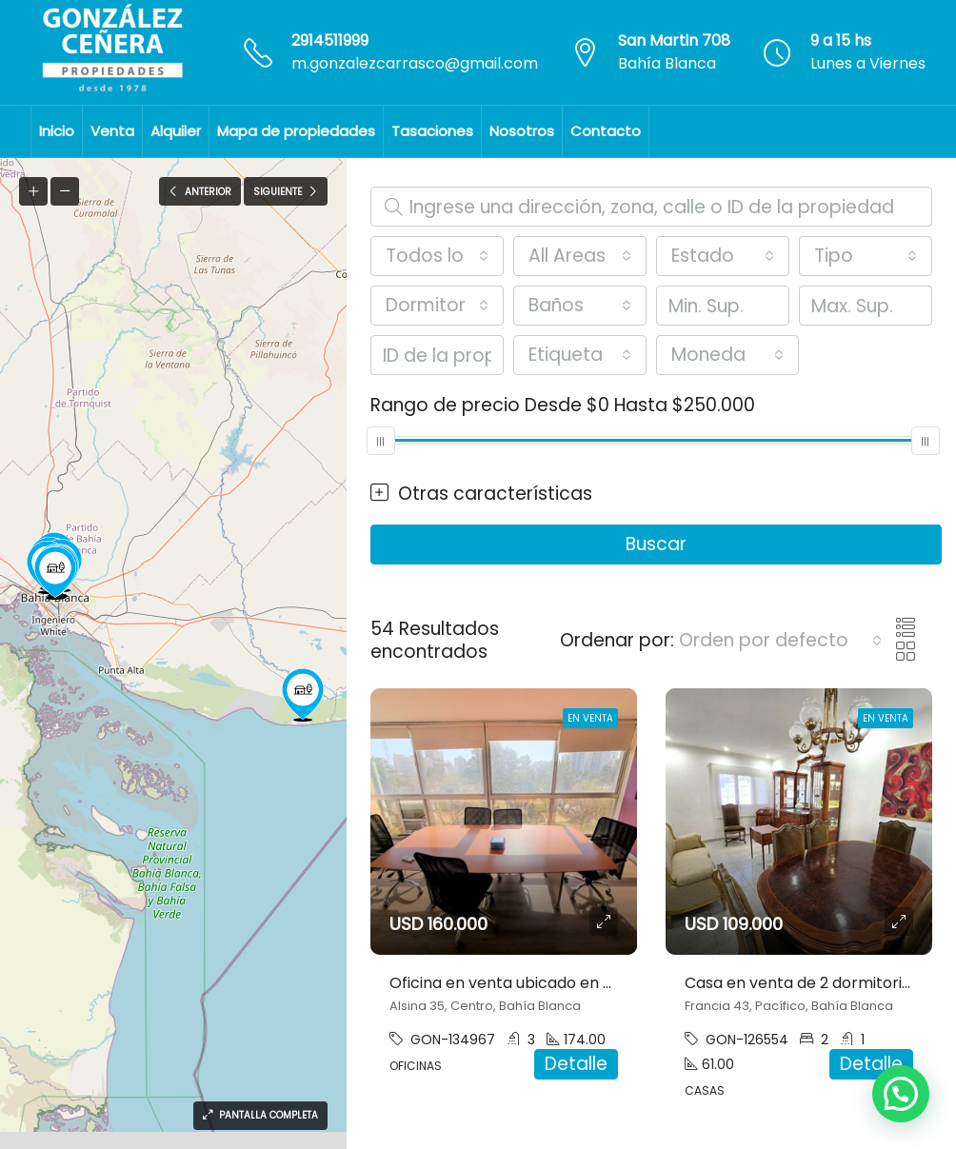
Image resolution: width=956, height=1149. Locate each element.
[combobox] (437, 256)
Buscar (656, 544)
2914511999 (329, 40)
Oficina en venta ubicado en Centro (522, 983)
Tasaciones (432, 131)
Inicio (56, 131)
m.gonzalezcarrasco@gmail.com (414, 63)
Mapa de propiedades (296, 131)
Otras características (481, 494)
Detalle (576, 1064)
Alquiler (175, 131)
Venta (112, 131)
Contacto (605, 131)
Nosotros (521, 131)
